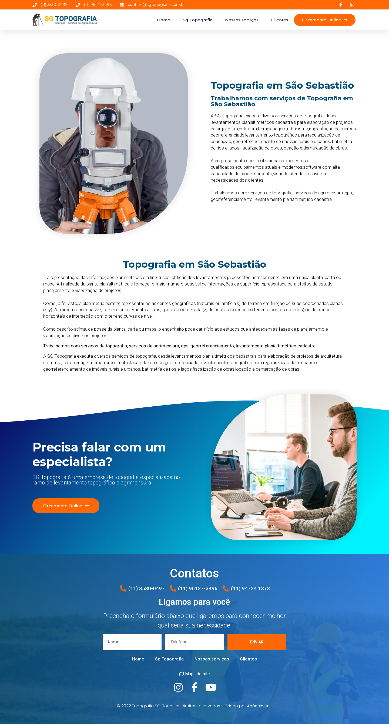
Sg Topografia (197, 19)
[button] (325, 20)
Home (163, 19)
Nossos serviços (242, 19)
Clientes (279, 19)
